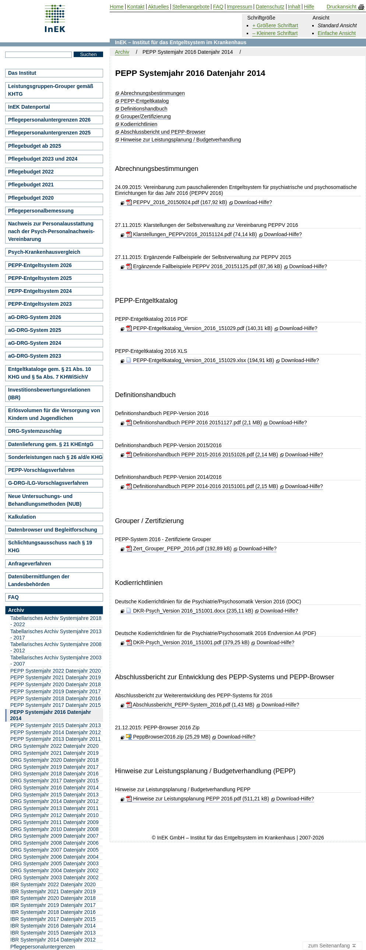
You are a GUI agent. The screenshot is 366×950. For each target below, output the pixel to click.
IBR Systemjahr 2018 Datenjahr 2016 (53, 912)
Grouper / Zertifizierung (149, 521)
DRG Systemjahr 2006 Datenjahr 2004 (54, 857)
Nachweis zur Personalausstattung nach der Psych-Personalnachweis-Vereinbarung (51, 231)
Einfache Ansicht (337, 33)
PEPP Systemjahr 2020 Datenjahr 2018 (55, 684)
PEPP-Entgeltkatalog (145, 101)
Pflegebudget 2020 (31, 198)
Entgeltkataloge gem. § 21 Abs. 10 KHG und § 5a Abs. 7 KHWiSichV (49, 373)
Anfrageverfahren (29, 564)
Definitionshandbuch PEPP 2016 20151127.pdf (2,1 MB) (194, 422)
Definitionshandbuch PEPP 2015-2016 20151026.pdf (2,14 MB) (202, 455)
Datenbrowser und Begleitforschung (52, 530)
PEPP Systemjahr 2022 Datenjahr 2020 (55, 671)
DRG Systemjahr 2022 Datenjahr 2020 (54, 746)
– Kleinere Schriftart (275, 33)
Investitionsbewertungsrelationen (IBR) (49, 393)
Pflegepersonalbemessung (41, 211)
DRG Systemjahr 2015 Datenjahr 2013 (54, 794)
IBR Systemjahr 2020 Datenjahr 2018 (53, 898)
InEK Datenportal (29, 107)
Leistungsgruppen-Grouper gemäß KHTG (50, 90)
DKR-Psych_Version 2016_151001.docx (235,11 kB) (189, 611)
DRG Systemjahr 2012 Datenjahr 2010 (54, 815)
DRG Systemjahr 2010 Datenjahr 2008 (54, 829)
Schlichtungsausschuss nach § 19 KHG (50, 546)
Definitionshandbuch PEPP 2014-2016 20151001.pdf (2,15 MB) (202, 486)
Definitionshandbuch (144, 109)
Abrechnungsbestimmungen (153, 93)
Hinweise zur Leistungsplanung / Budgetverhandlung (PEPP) (205, 771)
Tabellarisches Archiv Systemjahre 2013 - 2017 (55, 634)
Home (116, 7)
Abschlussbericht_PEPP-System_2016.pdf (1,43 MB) (190, 705)
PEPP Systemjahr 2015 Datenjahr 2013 (55, 725)
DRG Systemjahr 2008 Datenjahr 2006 (54, 843)
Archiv (122, 52)
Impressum (239, 7)
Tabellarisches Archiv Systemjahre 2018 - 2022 (55, 621)
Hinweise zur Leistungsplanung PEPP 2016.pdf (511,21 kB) (197, 799)
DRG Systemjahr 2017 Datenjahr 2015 (54, 781)
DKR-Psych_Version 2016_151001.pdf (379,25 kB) (188, 642)
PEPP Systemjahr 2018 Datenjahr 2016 (55, 698)
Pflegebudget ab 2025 (34, 146)
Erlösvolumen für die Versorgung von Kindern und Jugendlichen (54, 414)
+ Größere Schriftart (275, 25)
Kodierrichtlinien (139, 124)
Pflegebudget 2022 (31, 172)
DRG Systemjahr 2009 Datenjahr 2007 (54, 836)
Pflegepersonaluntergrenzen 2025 (49, 133)
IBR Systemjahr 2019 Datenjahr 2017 (53, 905)
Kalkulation (22, 517)
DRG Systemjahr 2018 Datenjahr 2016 (54, 774)
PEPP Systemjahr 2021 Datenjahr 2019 (55, 677)
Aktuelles (158, 7)
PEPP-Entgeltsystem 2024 (40, 291)
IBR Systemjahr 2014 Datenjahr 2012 (53, 940)
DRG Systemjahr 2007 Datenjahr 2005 (54, 850)
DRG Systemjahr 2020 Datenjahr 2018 (54, 760)
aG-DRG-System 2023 (34, 356)
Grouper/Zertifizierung (146, 116)
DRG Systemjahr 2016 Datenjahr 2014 (54, 788)
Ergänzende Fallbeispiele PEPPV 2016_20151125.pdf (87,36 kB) (204, 266)
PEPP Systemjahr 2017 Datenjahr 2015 (55, 705)
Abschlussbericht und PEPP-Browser (163, 132)
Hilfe (309, 7)
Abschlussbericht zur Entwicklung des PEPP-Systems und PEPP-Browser (224, 677)
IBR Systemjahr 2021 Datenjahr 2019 (53, 891)
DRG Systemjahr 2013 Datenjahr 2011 (54, 808)
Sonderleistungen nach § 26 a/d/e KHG (55, 457)
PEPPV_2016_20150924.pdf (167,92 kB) (176, 202)
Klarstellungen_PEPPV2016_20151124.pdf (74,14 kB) (191, 234)
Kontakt (135, 7)
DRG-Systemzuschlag (34, 431)
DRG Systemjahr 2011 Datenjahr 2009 (54, 822)
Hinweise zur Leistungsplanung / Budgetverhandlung (181, 140)
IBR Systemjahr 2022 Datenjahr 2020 (53, 884)
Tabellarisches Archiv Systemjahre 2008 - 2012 (55, 647)
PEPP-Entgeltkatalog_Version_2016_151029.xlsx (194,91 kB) (200, 360)
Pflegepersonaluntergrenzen (42, 947)
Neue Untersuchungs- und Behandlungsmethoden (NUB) (44, 500)
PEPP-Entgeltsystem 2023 (40, 304)
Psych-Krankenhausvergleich (44, 252)
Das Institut (22, 73)
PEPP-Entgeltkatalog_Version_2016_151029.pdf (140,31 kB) (199, 328)
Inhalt (294, 7)
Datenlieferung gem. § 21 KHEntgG (51, 444)
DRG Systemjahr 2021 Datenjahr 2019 (54, 753)
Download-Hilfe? (253, 202)
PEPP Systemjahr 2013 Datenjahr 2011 (55, 739)
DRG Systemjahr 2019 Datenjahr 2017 (54, 767)
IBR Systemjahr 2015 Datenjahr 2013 (53, 933)
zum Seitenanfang (332, 946)
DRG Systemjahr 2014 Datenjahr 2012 (54, 801)
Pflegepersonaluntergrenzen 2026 (49, 120)
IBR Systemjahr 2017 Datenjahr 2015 (53, 919)
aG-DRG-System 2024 (34, 343)
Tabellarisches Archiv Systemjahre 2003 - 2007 (55, 661)
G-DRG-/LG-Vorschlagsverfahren (48, 483)
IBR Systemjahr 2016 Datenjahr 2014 (53, 926)
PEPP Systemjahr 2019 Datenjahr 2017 (55, 691)
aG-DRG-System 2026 (34, 317)
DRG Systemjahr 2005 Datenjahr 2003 (54, 863)
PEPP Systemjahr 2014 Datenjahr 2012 (55, 732)
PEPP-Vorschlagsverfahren (41, 470)
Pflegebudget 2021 (31, 184)
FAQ (13, 597)
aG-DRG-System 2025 (34, 330)
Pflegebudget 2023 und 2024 (42, 159)
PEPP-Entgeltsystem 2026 (40, 265)
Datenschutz (270, 7)
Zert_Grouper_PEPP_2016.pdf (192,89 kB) (179, 548)
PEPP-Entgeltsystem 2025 (40, 278)
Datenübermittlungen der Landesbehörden (38, 580)
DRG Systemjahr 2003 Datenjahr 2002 (54, 877)
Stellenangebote (191, 7)
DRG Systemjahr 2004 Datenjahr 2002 (54, 870)
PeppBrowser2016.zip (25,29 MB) (168, 737)
